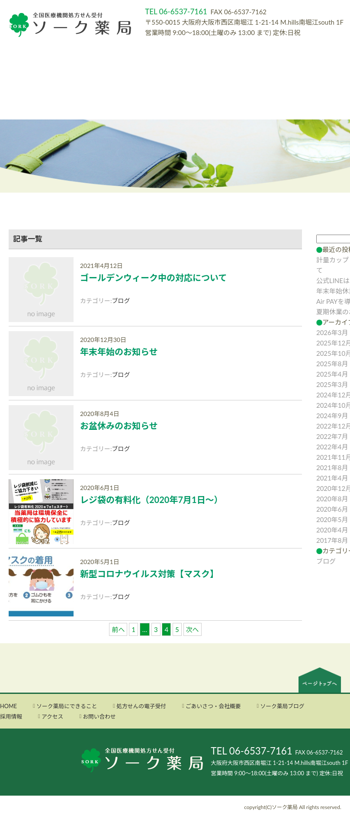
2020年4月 (332, 530)
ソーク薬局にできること (66, 706)
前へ (118, 629)
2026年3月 (332, 332)
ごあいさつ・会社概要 (213, 706)
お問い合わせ (99, 716)
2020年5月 (332, 519)
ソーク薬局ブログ (282, 706)
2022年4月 (332, 447)
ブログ (121, 300)
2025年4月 (332, 374)
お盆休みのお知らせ (119, 425)
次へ (192, 629)
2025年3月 (332, 384)
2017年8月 (332, 540)
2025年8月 (332, 364)
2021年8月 (332, 467)
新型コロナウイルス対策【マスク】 (149, 573)
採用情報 (11, 716)
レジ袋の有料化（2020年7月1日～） (151, 499)
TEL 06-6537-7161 (251, 751)
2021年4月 (332, 478)
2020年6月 (332, 509)
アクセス (52, 716)
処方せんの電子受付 (141, 706)
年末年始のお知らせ (119, 351)
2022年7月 (332, 436)
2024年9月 (332, 415)
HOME (8, 706)
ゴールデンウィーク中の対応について (153, 277)
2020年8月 (332, 499)
